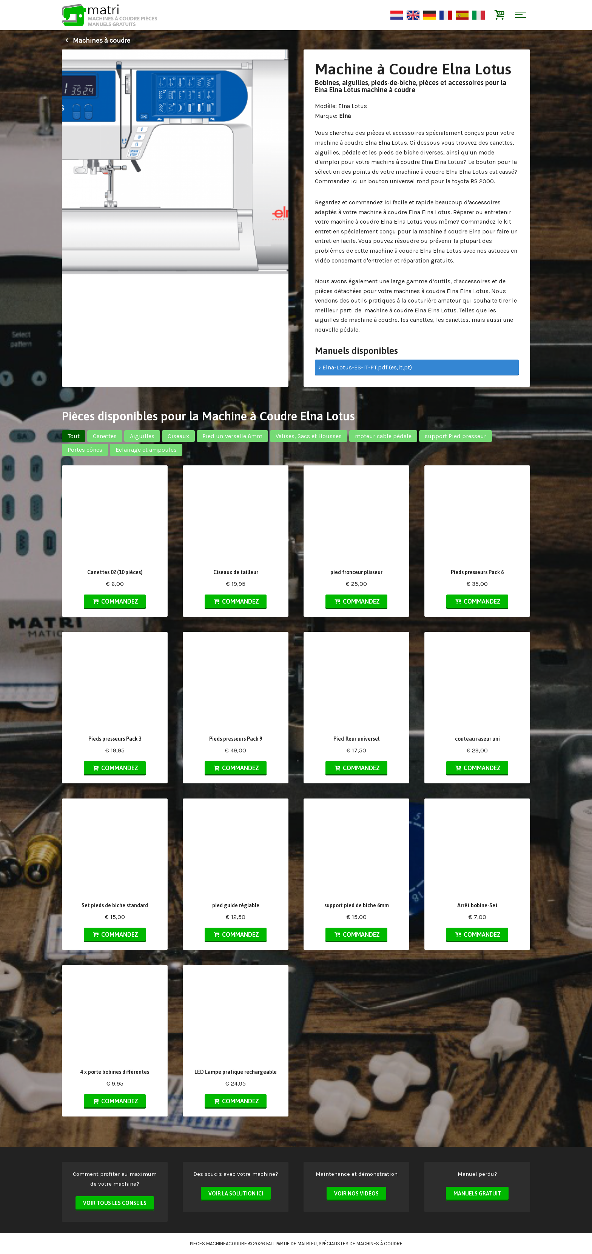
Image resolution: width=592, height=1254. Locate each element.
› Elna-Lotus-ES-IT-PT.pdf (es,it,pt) (365, 367)
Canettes (105, 436)
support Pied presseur (455, 436)
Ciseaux (178, 436)
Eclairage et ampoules (146, 449)
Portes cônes (85, 449)
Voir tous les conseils (114, 1203)
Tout (74, 436)
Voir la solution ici (235, 1194)
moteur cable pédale (383, 436)
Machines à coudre (96, 40)
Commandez (114, 601)
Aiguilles (142, 436)
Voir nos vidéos (356, 1194)
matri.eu (307, 1243)
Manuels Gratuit (477, 1194)
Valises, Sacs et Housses (309, 436)
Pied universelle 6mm (232, 436)
